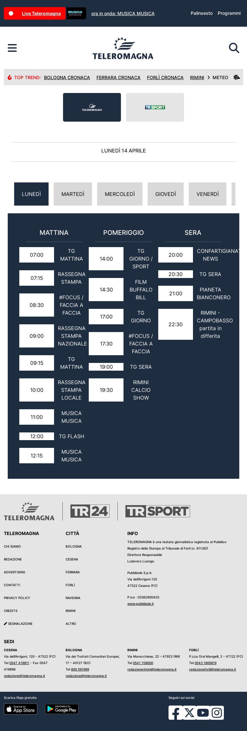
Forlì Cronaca (165, 77)
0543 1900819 (205, 663)
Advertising (14, 572)
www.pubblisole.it (140, 604)
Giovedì (165, 194)
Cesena (72, 559)
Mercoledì (120, 194)
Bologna (74, 546)
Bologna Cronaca (67, 77)
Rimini (71, 611)
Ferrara (73, 572)
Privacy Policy (17, 598)
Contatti (12, 585)
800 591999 (80, 669)
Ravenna (73, 598)
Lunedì (31, 194)
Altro (71, 623)
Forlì (70, 585)
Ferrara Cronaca (118, 77)
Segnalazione (18, 623)
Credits (10, 611)
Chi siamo (12, 546)
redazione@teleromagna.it (24, 676)
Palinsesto (202, 13)
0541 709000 (143, 663)
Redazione (13, 559)
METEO (223, 77)
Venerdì (208, 194)
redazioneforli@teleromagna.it (212, 669)
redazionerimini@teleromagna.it (152, 669)
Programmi (229, 13)
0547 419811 (19, 663)
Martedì (72, 194)
